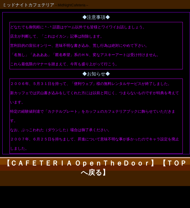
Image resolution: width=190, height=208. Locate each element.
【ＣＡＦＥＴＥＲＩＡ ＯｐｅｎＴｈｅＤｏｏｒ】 (80, 163)
